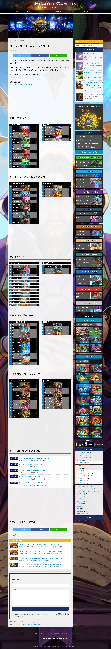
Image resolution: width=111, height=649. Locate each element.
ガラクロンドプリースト (83, 307)
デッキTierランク (31, 11)
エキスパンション (82, 457)
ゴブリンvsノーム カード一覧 (93, 94)
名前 (13, 582)
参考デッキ (83, 478)
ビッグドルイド (81, 231)
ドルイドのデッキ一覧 (89, 227)
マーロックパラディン (82, 245)
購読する (79, 41)
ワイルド (89, 357)
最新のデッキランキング (89, 152)
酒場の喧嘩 (80, 511)
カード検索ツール (72, 11)
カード (79, 460)
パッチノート (81, 494)
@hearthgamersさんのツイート (84, 521)
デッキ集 (44, 11)
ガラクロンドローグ (82, 214)
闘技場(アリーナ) (82, 514)
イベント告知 (81, 455)
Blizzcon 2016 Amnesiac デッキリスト (31, 483)
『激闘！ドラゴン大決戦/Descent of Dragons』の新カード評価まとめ (40, 558)
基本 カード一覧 (89, 54)
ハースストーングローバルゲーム (87, 489)
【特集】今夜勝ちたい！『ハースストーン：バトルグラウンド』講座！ (40, 551)
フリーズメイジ (80, 183)
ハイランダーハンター (83, 262)
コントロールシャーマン (83, 280)
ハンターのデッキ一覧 (89, 254)
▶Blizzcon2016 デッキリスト (18, 77)
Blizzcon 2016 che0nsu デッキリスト (25, 622)
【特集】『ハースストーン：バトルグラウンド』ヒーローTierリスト (39, 544)
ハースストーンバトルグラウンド (87, 491)
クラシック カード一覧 (91, 63)
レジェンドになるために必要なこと (87, 147)
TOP (17, 11)
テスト (79, 466)
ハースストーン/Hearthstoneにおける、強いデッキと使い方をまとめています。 (55, 642)
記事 (78, 509)
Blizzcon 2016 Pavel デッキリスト (29, 477)
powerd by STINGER (74, 646)
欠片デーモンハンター (83, 165)
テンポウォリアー (81, 294)
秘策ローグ (79, 217)
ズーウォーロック (81, 203)
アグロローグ (80, 221)
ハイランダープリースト (83, 311)
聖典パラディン (80, 248)
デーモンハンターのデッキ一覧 (89, 157)
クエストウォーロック (83, 200)
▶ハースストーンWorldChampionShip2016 (22, 84)
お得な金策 (85, 11)
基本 (91, 325)
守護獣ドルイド (81, 235)
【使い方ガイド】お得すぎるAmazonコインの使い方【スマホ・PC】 (40, 564)
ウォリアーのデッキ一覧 (89, 289)
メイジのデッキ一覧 (89, 171)
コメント (15, 589)
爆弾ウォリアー (80, 297)
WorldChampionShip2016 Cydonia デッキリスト (34, 458)
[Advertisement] (40, 100)
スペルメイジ (80, 179)
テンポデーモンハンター (83, 162)
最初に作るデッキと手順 (83, 140)
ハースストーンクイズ (84, 486)
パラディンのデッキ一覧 (89, 240)
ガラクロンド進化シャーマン (85, 276)
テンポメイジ (80, 186)
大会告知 (80, 504)
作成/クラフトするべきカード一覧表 (87, 143)
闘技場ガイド (58, 11)
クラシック (79, 325)
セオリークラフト (85, 471)
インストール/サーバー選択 (84, 137)
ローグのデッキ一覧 (89, 209)
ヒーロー (80, 496)
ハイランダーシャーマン (83, 283)
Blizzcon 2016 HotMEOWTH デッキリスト (32, 470)
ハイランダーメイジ (82, 176)
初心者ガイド (81, 501)
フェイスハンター (81, 266)
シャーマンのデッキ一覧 (89, 272)
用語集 (79, 506)
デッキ (79, 468)
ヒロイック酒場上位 (86, 473)
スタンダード (89, 320)
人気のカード (84, 462)
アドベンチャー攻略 (83, 453)
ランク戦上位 (84, 476)
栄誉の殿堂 (79, 361)
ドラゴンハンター (81, 259)
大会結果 (82, 483)
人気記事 (80, 499)
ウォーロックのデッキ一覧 (89, 192)
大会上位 (13, 535)
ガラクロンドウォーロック (84, 197)
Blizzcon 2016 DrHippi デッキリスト (30, 464)
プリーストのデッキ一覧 (89, 303)
